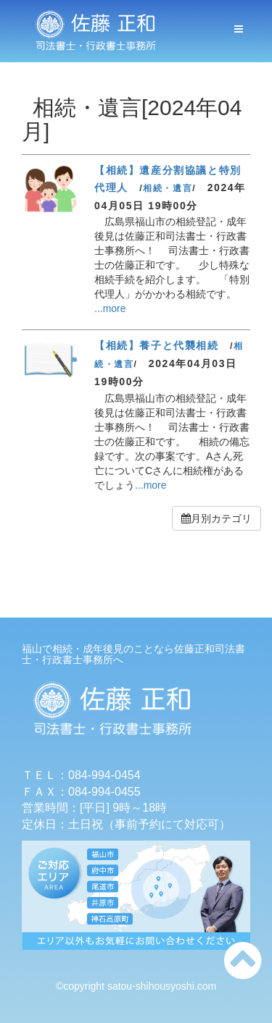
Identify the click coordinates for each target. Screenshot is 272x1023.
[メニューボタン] (238, 29)
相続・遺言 (167, 188)
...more (110, 308)
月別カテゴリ (216, 518)
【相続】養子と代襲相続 (156, 345)
